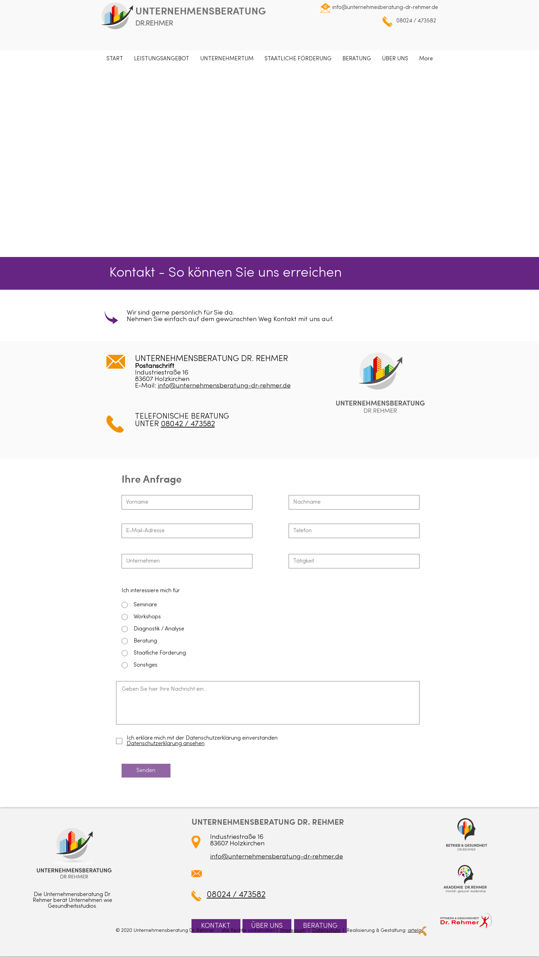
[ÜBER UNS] (266, 926)
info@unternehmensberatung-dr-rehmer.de (224, 386)
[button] (161, 59)
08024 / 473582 (416, 21)
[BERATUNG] (320, 926)
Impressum (293, 930)
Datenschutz (326, 930)
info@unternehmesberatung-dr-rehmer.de (385, 7)
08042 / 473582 (188, 424)
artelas (416, 930)
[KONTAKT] (215, 926)
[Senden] (146, 771)
